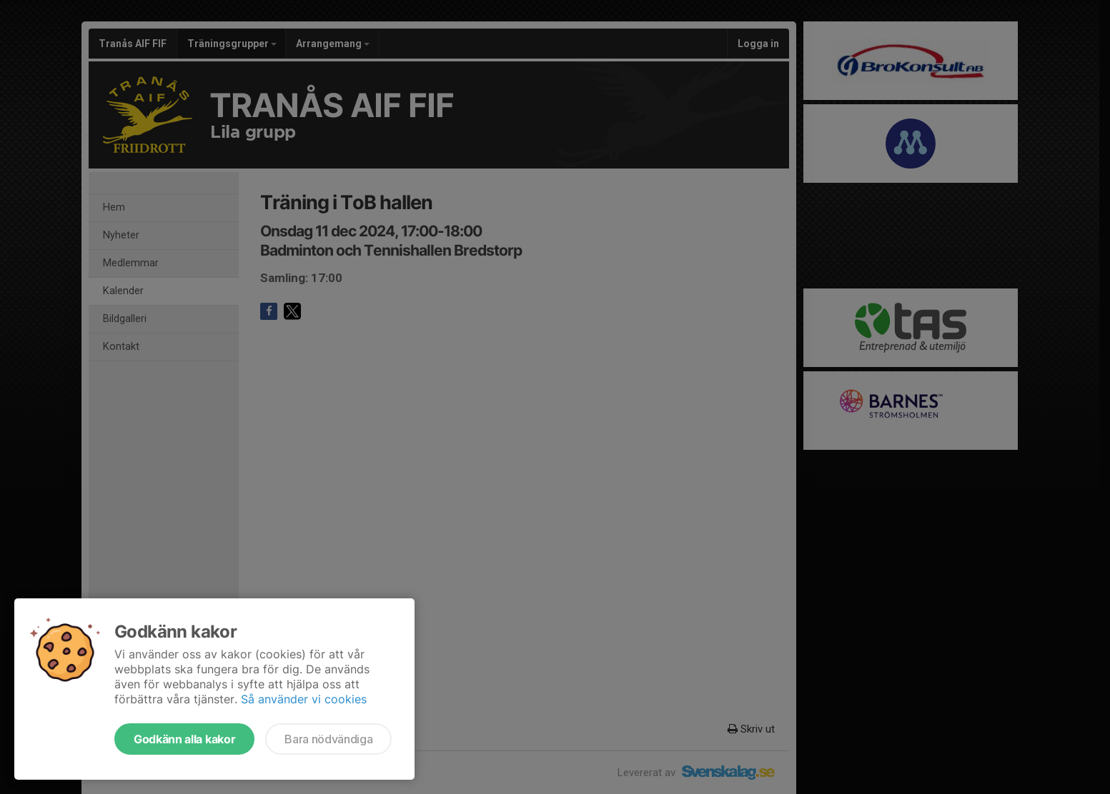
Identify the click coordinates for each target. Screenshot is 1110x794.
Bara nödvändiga (328, 739)
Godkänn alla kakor (184, 739)
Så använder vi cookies (304, 699)
